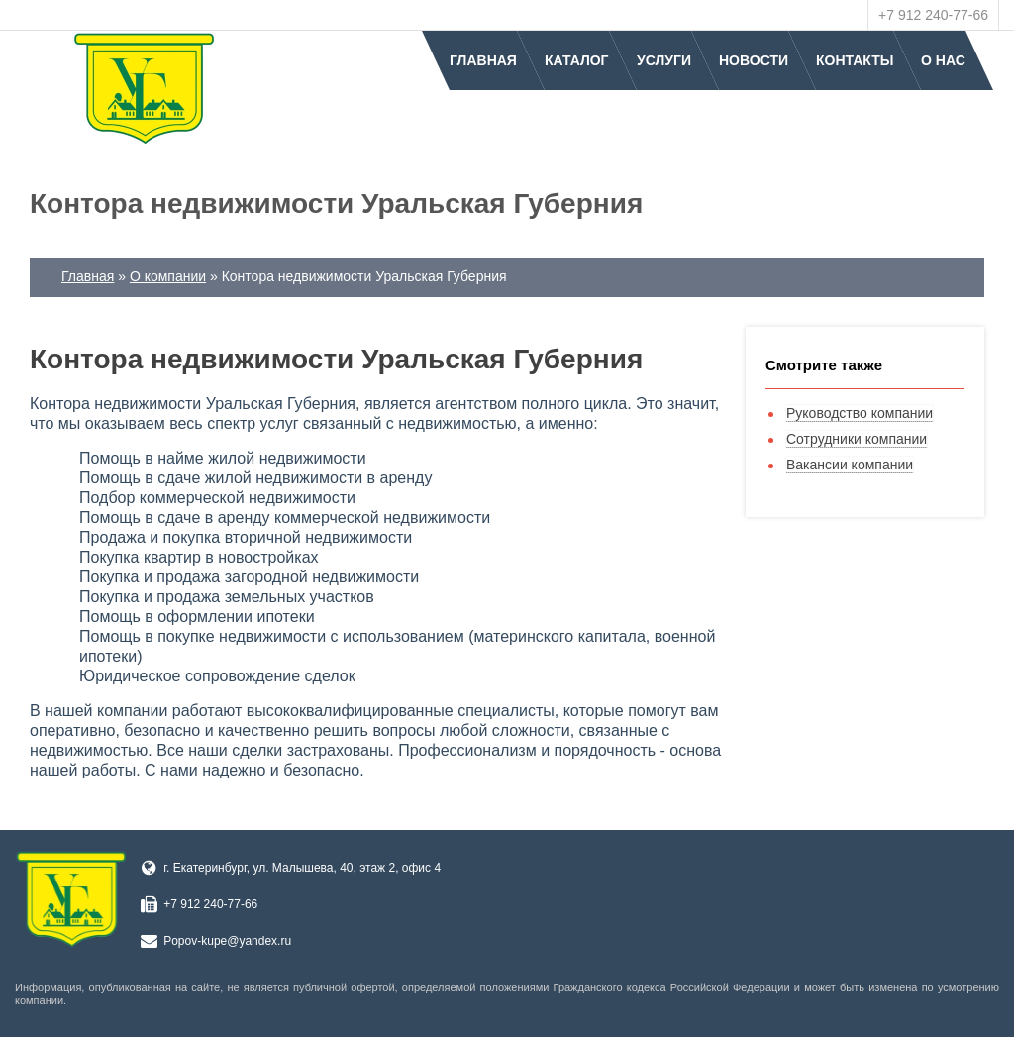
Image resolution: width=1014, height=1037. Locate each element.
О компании (168, 276)
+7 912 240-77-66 (933, 15)
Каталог (577, 60)
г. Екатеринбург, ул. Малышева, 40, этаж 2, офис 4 (302, 868)
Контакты (854, 60)
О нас (943, 60)
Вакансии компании (849, 464)
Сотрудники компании (856, 439)
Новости (753, 60)
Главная (483, 60)
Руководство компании (859, 413)
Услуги (664, 60)
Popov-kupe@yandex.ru (227, 941)
